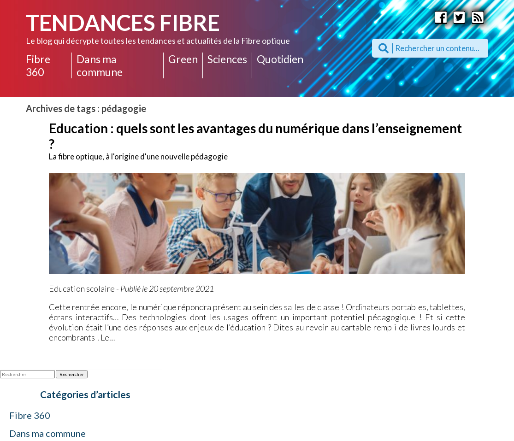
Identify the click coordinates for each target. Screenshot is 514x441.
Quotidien (280, 59)
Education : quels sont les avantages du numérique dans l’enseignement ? (255, 136)
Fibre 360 (38, 65)
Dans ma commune (100, 65)
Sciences (227, 59)
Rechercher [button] (71, 374)
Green (183, 59)
